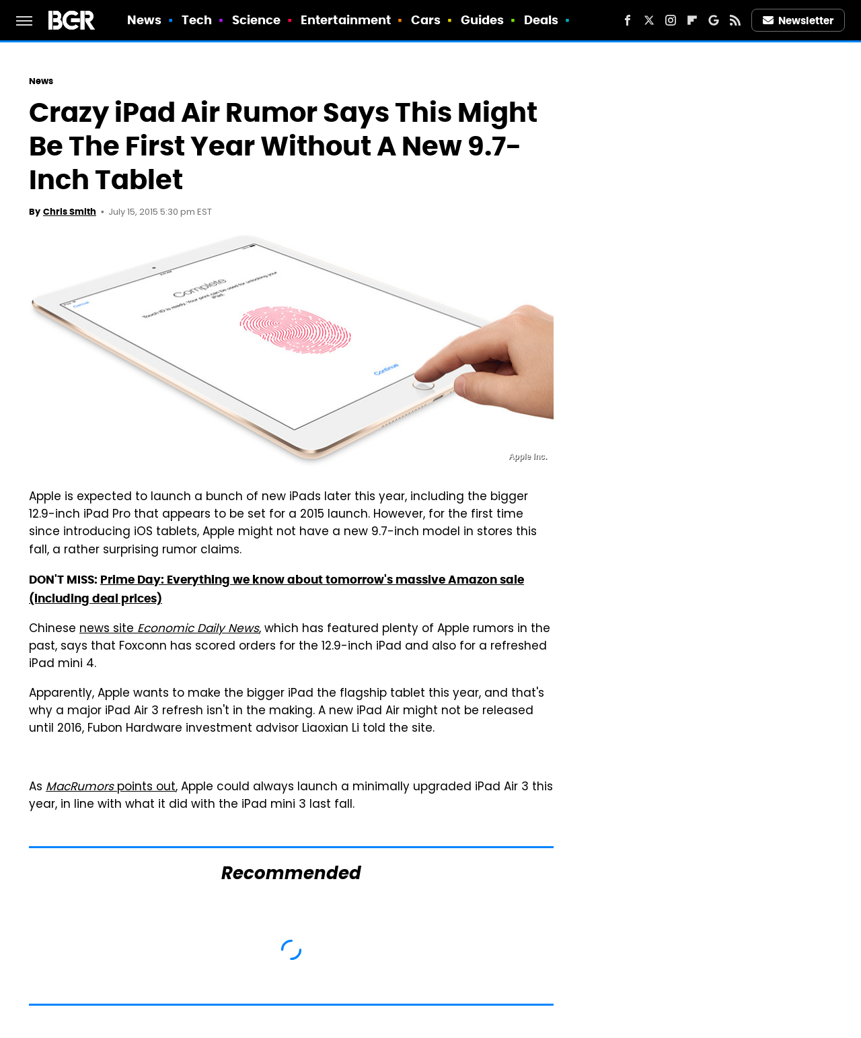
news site (169, 629)
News (144, 20)
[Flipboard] (692, 20)
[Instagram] (670, 20)
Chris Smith (69, 211)
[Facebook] (627, 20)
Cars (426, 20)
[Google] (713, 20)
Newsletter (798, 20)
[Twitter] (649, 20)
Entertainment (346, 20)
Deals (541, 20)
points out (111, 787)
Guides (482, 20)
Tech (197, 20)
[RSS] (735, 20)
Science (256, 20)
